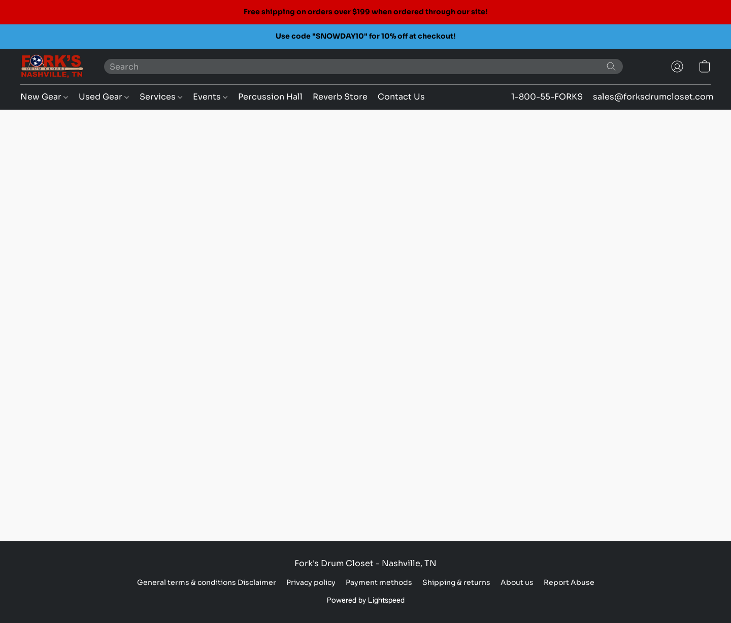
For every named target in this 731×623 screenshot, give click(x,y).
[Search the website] (611, 66)
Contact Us (401, 96)
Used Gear (104, 96)
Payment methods (379, 582)
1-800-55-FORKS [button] (547, 96)
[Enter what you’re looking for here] (363, 66)
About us (517, 582)
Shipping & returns (456, 582)
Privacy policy (311, 582)
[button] (52, 66)
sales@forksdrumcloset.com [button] (653, 96)
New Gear (44, 96)
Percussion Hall (270, 96)
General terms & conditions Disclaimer (206, 582)
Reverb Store (340, 96)
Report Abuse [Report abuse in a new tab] (569, 582)
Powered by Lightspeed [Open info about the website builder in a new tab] (366, 600)
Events (210, 96)
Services (161, 96)
